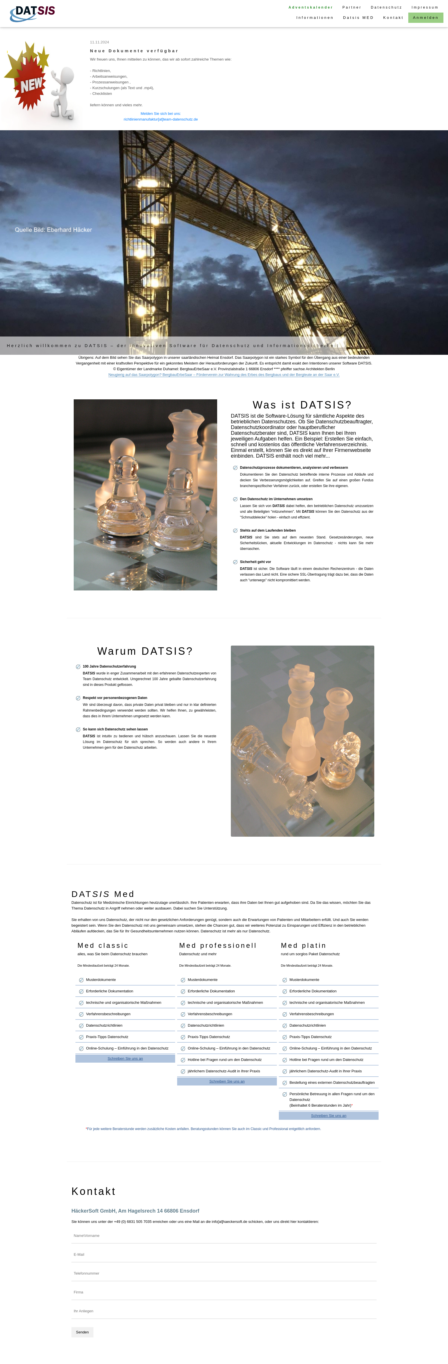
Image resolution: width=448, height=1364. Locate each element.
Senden (82, 1332)
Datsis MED (358, 17)
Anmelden (426, 17)
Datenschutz (387, 7)
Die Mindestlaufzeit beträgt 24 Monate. (103, 965)
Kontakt (393, 17)
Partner (352, 7)
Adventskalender (311, 7)
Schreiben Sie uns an (125, 1058)
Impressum (425, 7)
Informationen (315, 17)
